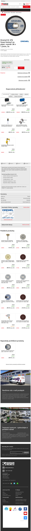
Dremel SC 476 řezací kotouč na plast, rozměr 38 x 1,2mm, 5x (7, 351)
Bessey (28, 129)
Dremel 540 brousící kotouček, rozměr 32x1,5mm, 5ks (22, 261)
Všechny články (26, 207)
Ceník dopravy (18, 494)
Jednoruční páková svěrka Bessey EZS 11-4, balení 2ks (21, 126)
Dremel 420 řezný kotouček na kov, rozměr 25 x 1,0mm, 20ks (22, 301)
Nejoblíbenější (6, 94)
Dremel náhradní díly (8, 219)
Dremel (5, 50)
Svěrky (21, 94)
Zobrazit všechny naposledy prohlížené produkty (15, 364)
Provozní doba (5, 501)
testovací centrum (13, 433)
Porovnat (27, 59)
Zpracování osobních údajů (21, 500)
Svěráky (10, 96)
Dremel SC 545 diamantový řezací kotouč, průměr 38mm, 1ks (22, 241)
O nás (4, 499)
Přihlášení (3, 1)
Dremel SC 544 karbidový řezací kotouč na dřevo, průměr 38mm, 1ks (7, 261)
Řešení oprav (5, 494)
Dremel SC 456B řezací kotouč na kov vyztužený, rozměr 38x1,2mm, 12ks (7, 281)
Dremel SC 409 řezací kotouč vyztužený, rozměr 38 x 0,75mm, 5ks (7, 301)
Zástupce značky (24, 80)
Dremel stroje (14, 94)
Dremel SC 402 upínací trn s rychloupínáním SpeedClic (7, 126)
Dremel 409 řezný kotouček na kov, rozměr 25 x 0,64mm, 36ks (22, 321)
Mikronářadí (13, 12)
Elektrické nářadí (7, 12)
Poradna (4, 493)
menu (3, 10)
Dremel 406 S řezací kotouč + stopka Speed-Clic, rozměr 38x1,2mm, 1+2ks (7, 321)
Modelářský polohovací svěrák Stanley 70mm (7, 146)
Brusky (26, 94)
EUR (21, 3)
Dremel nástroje (18, 12)
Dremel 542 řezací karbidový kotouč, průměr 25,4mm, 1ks (7, 241)
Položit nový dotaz (25, 224)
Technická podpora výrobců (21, 499)
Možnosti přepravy (24, 73)
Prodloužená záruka (7, 495)
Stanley (13, 149)
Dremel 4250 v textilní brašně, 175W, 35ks (7, 105)
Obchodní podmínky (20, 492)
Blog (3, 492)
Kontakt (4, 500)
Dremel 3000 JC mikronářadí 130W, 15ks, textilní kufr (22, 105)
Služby (17, 495)
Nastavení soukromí (19, 503)
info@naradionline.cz (9, 467)
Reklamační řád (19, 493)
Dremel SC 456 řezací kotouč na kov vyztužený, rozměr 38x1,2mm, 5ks (22, 281)
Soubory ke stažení (24, 76)
